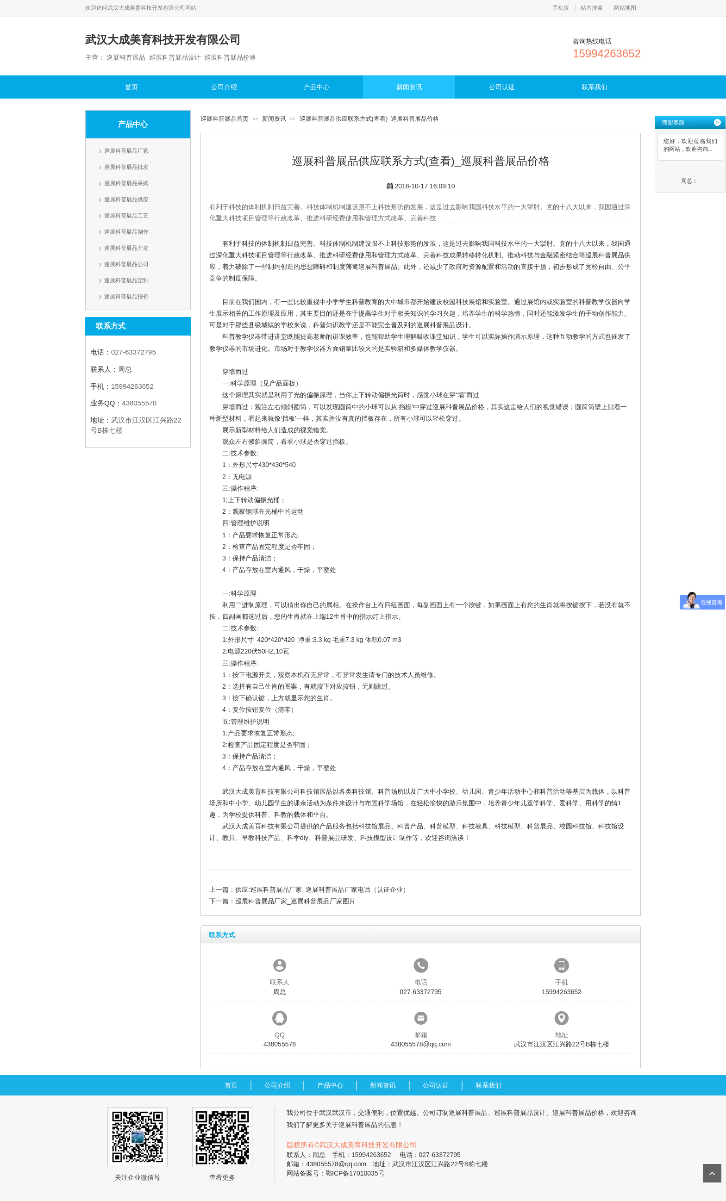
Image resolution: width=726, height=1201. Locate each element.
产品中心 (317, 87)
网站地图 (625, 8)
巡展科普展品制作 (126, 232)
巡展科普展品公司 (126, 264)
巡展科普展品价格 (458, 407)
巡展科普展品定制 (126, 280)
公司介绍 (224, 87)
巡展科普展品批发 (126, 167)
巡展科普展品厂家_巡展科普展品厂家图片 (295, 901)
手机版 (560, 8)
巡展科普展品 (377, 266)
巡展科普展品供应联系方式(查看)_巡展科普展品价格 (369, 118)
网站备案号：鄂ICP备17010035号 (336, 1173)
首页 (131, 87)
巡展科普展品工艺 (126, 215)
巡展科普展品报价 (126, 296)
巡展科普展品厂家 (126, 151)
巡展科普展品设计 (443, 325)
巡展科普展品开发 (126, 248)
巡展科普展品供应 (126, 199)
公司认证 (502, 87)
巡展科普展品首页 (224, 118)
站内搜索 (592, 8)
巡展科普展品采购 (126, 183)
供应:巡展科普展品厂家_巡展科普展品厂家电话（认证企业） (322, 889)
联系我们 (594, 87)
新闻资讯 (409, 87)
